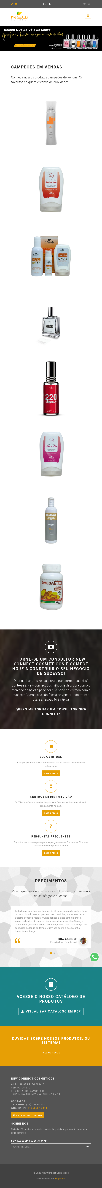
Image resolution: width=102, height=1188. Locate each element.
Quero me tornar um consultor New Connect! (51, 711)
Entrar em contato (27, 1115)
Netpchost (60, 1178)
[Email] (48, 1147)
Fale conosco (51, 1052)
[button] (51, 953)
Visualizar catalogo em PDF (51, 1011)
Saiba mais (51, 773)
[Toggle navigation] (88, 15)
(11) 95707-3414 (37, 1108)
